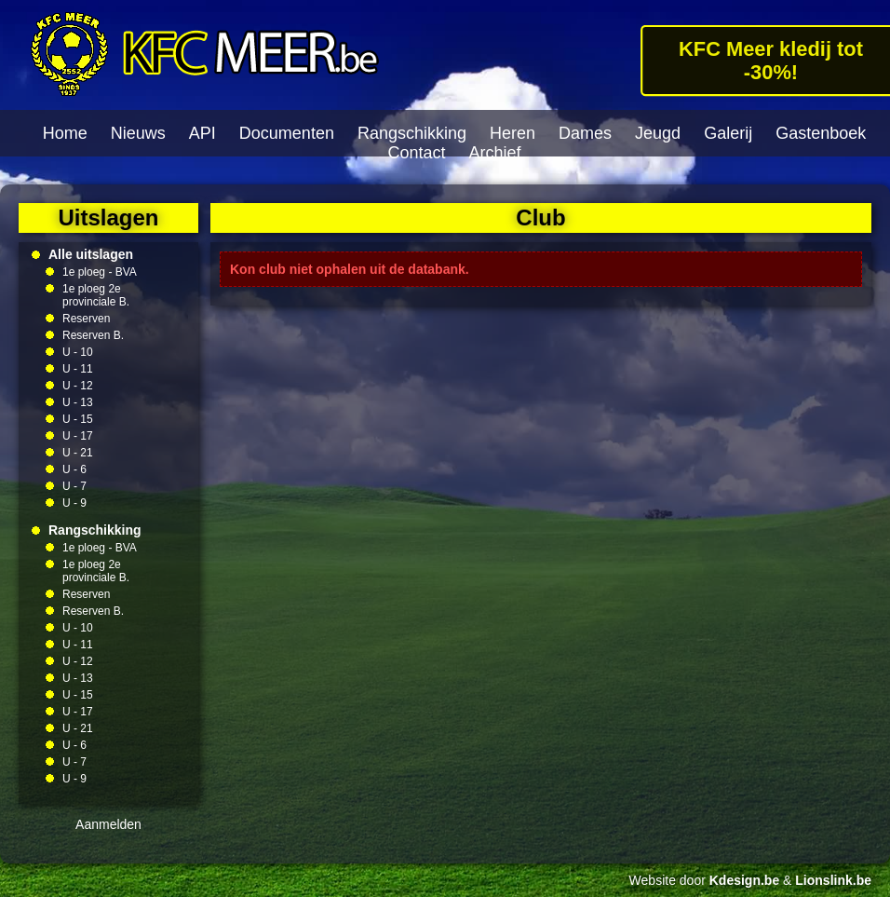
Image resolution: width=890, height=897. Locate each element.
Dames (585, 133)
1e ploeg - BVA (99, 272)
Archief (495, 152)
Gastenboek (820, 133)
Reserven (86, 318)
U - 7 (74, 486)
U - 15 (77, 419)
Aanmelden (108, 824)
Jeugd (658, 133)
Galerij (728, 133)
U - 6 (74, 469)
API (202, 133)
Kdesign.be (744, 880)
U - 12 (77, 385)
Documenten (286, 133)
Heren (512, 133)
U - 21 (77, 452)
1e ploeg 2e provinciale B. (95, 295)
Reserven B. (93, 335)
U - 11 (77, 368)
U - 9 (74, 503)
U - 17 (77, 435)
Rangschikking (411, 133)
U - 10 (77, 352)
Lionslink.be (833, 880)
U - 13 (77, 402)
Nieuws (138, 133)
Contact (416, 152)
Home (65, 133)
